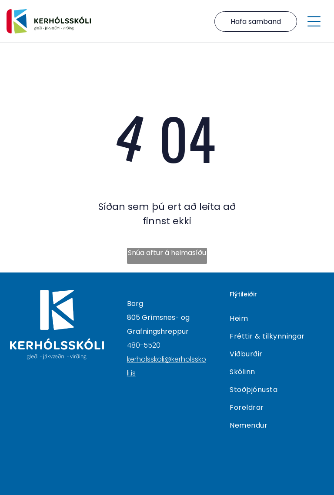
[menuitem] (277, 318)
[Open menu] (314, 21)
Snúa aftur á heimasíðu (167, 253)
